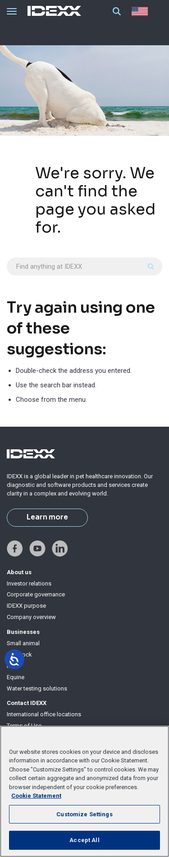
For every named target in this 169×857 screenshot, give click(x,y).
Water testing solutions (37, 688)
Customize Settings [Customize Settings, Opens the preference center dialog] (84, 814)
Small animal (23, 643)
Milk (12, 665)
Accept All (84, 840)
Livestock (19, 654)
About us (19, 572)
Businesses (23, 631)
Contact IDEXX (26, 703)
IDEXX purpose (26, 605)
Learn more (47, 517)
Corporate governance (36, 594)
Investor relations (29, 583)
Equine (15, 677)
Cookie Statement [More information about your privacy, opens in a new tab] (36, 795)
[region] (84, 791)
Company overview (31, 617)
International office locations (44, 714)
